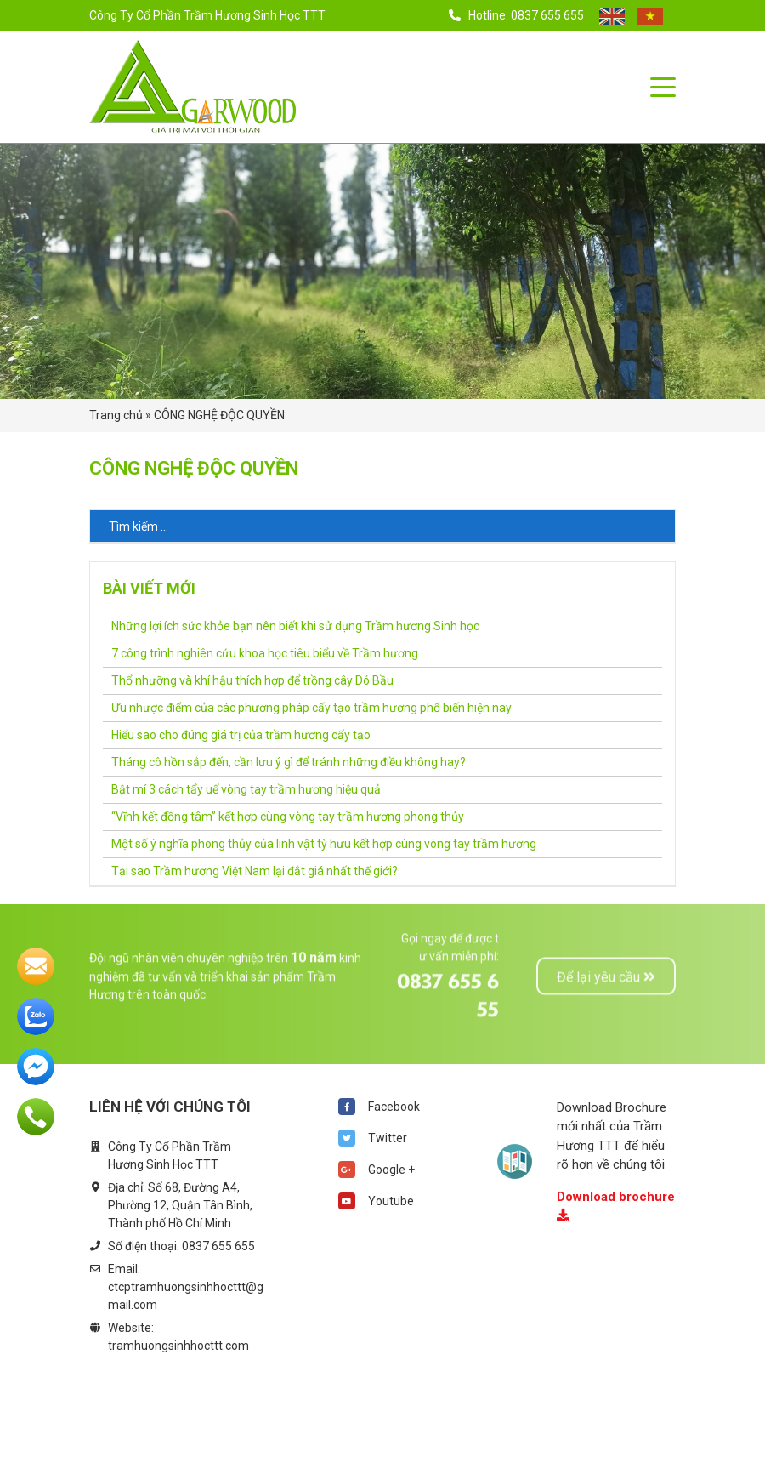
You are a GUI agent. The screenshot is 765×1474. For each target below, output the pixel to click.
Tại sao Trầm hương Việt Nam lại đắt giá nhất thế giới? (254, 871)
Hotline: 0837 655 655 (517, 15)
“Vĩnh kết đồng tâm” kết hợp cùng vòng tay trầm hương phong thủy (287, 816)
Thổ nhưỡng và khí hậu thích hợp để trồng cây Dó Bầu (252, 680)
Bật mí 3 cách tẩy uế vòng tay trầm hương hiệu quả (246, 789)
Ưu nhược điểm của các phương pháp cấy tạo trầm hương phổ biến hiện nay (311, 707)
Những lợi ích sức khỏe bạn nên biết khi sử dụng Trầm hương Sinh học (295, 626)
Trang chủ (116, 415)
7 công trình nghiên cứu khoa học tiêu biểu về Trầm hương (264, 653)
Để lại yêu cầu (606, 938)
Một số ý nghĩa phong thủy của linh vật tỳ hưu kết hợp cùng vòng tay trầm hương (323, 844)
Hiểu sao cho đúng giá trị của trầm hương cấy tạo (241, 735)
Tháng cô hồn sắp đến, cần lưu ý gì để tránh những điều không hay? (288, 762)
